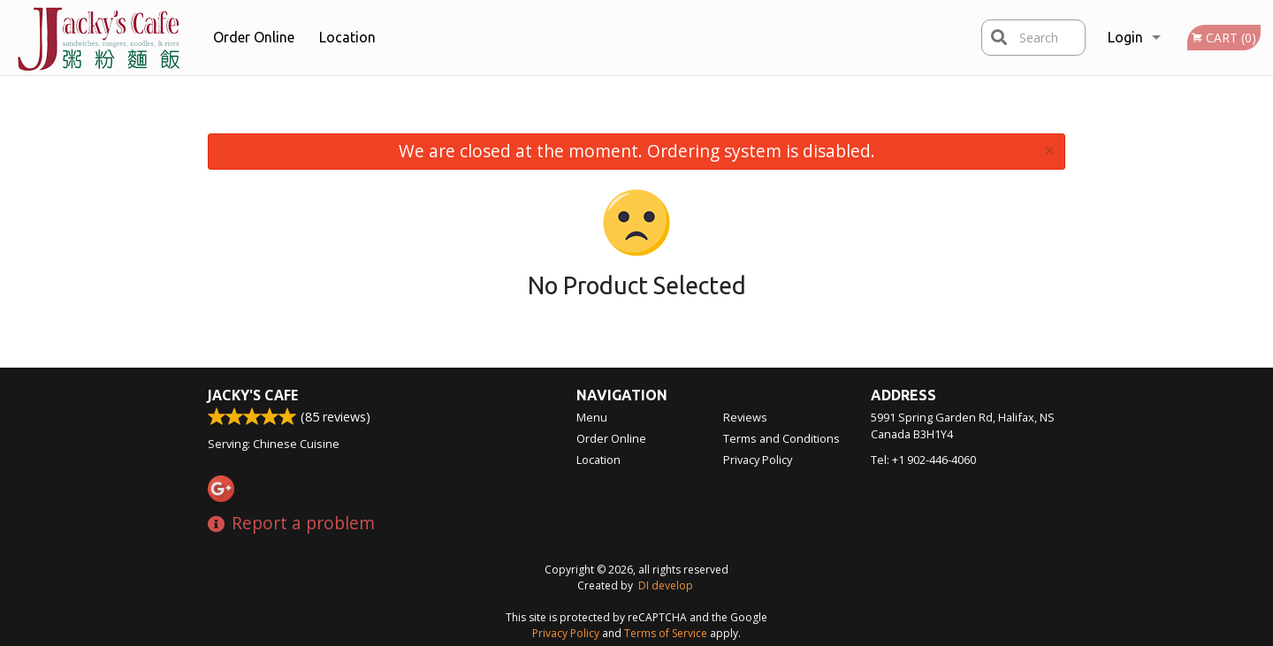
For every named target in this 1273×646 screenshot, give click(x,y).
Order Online (253, 37)
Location (347, 37)
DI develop (665, 585)
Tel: (923, 459)
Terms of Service (665, 633)
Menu (591, 417)
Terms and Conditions (781, 438)
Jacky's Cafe (253, 395)
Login (1125, 37)
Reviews (745, 417)
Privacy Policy (757, 459)
